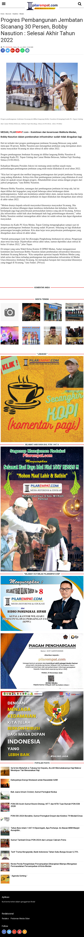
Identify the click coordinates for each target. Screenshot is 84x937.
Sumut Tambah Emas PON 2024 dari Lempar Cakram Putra (38, 840)
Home (2, 14)
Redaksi (5, 918)
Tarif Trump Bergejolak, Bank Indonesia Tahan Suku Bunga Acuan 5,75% (44, 852)
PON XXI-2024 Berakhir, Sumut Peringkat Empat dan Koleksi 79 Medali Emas (47, 816)
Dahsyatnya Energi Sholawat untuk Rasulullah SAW (34, 780)
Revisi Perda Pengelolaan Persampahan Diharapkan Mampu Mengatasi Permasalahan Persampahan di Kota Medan (44, 865)
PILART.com (19, 132)
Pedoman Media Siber (20, 918)
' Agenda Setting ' (19, 876)
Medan (22, 14)
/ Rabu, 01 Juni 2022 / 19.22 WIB (23, 47)
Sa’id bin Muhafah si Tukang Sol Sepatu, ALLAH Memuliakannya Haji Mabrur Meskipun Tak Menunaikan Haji (46, 769)
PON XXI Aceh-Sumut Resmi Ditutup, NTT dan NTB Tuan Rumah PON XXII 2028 (45, 805)
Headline (15, 14)
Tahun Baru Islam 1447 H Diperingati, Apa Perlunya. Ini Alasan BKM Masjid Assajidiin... (45, 829)
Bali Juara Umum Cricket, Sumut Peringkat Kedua (34, 792)
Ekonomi (8, 14)
